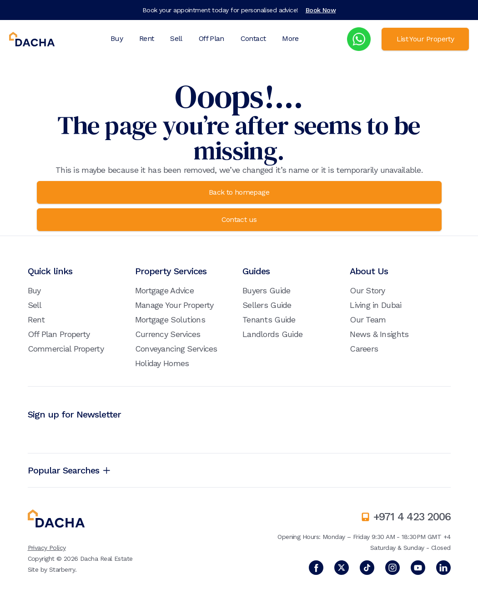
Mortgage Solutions (170, 319)
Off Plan (211, 38)
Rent (146, 38)
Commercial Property (66, 348)
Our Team (368, 319)
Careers (364, 348)
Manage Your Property (174, 305)
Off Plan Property (59, 334)
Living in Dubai (375, 305)
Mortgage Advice (164, 290)
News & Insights (379, 334)
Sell (176, 38)
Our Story (367, 290)
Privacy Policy (47, 547)
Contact (253, 38)
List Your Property (425, 39)
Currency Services (168, 334)
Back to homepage (239, 192)
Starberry (62, 569)
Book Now (321, 10)
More (290, 38)
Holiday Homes (162, 363)
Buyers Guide (266, 290)
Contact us (239, 219)
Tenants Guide (269, 319)
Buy (117, 38)
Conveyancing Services (176, 348)
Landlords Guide (272, 334)
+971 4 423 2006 (412, 516)
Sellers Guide (267, 305)
